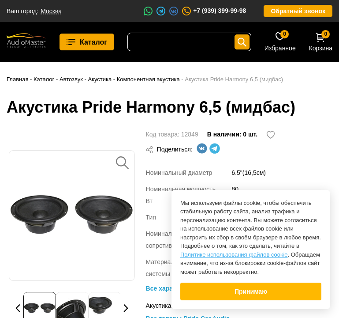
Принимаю (251, 291)
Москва (51, 11)
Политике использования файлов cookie (234, 254)
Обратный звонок (298, 11)
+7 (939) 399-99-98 (213, 11)
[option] (72, 215)
